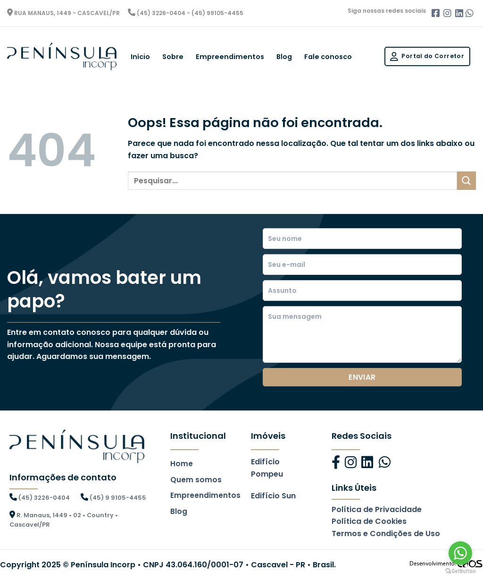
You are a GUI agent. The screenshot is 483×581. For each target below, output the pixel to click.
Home (181, 464)
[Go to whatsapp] (460, 553)
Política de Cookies (369, 521)
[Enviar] (466, 180)
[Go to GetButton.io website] (460, 571)
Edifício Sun (273, 495)
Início (140, 56)
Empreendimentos (230, 56)
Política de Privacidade (377, 509)
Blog (284, 56)
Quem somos (196, 480)
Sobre (172, 56)
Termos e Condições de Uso (386, 533)
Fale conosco (328, 56)
